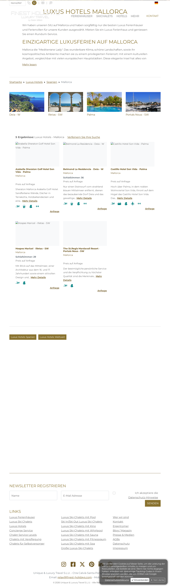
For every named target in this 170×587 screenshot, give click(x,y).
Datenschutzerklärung (117, 580)
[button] (158, 3)
